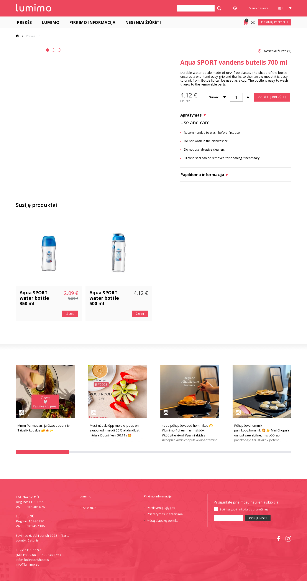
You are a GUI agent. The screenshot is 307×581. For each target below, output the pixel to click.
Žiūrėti (70, 314)
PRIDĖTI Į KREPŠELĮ (272, 97)
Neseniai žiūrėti (142, 22)
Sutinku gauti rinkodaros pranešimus (244, 509)
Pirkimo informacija (91, 22)
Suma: (214, 97)
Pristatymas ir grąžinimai (165, 514)
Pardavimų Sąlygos (161, 507)
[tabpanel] (50, 95)
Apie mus (89, 507)
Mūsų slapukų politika (162, 520)
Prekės (23, 22)
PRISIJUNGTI (258, 518)
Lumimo (49, 22)
